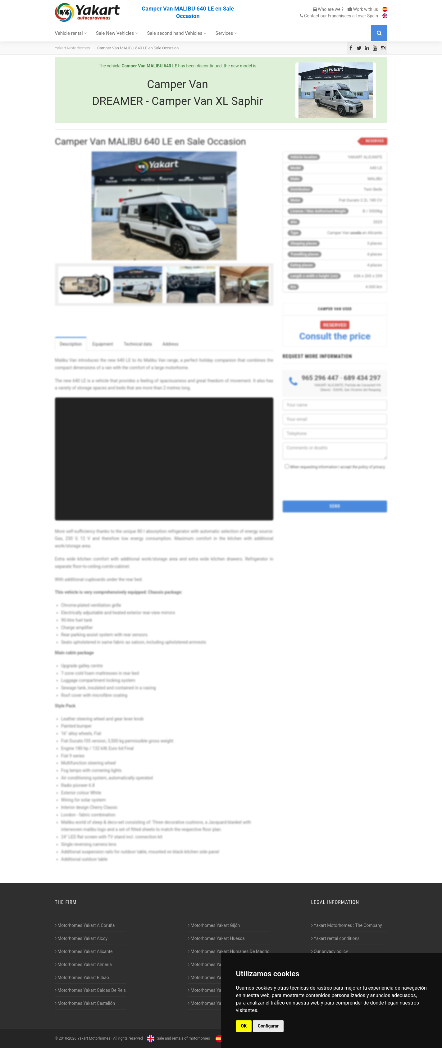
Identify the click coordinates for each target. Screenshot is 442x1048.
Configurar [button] (268, 1025)
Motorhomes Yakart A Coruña (85, 925)
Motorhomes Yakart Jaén (213, 964)
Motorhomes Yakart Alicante (84, 951)
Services (226, 33)
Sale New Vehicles (117, 33)
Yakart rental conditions (335, 938)
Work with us (363, 9)
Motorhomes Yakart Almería (83, 964)
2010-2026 (67, 1038)
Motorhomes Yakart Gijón (214, 925)
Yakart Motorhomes (72, 48)
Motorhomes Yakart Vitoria (215, 1003)
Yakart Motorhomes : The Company (346, 925)
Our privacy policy (329, 951)
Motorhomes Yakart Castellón (85, 1003)
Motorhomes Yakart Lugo (213, 977)
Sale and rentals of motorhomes (177, 1038)
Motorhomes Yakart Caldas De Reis (90, 990)
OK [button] (244, 1025)
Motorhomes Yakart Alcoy (81, 938)
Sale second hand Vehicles (177, 33)
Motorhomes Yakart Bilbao (82, 977)
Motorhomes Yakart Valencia (217, 990)
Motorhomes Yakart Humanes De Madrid (229, 951)
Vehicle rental (71, 33)
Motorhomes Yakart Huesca (216, 938)
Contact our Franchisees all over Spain (339, 15)
